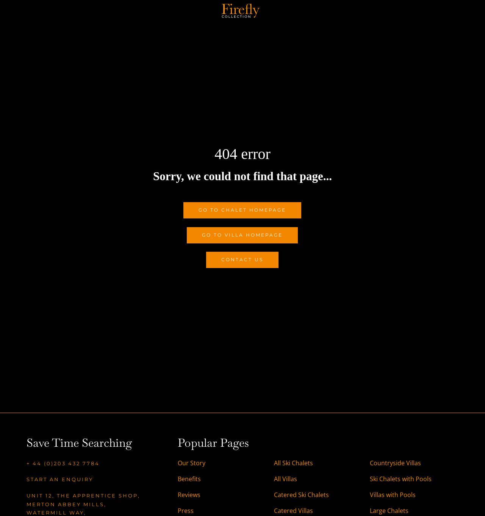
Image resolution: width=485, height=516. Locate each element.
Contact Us (242, 259)
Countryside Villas (395, 463)
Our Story (191, 463)
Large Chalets (389, 511)
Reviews (189, 495)
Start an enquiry (60, 479)
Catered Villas (293, 511)
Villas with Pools (393, 495)
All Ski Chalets (294, 463)
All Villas (285, 479)
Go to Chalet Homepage (242, 210)
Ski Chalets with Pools (401, 479)
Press (186, 511)
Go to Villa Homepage (242, 235)
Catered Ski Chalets (301, 495)
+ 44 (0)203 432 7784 (63, 463)
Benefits (189, 479)
